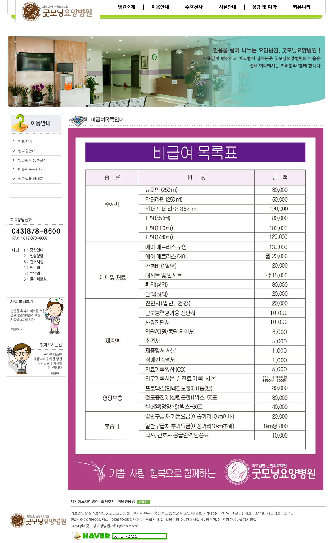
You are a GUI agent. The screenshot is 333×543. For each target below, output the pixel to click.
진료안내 (25, 141)
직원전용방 (126, 501)
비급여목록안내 (30, 169)
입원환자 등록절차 (32, 160)
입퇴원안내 (26, 151)
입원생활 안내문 (30, 179)
